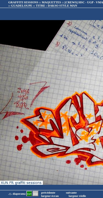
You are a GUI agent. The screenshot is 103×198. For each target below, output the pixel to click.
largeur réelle (77, 195)
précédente (48, 192)
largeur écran (50, 195)
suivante (71, 192)
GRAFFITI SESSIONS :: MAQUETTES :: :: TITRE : (55, 4)
